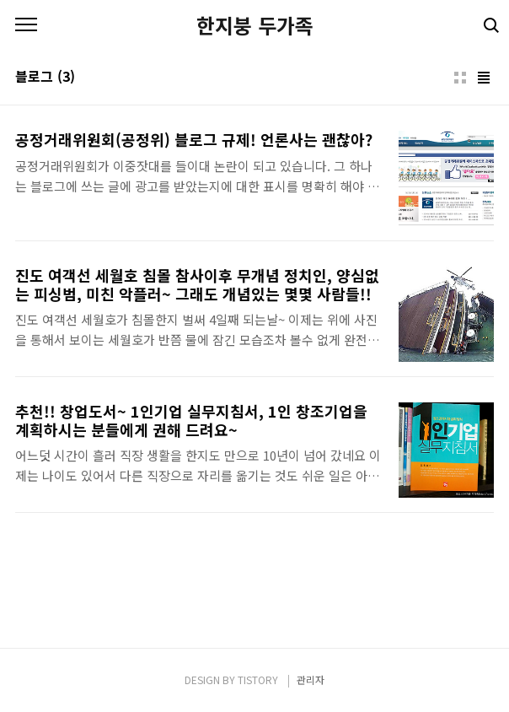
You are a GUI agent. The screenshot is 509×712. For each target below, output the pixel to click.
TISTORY (258, 679)
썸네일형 (460, 77)
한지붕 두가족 (254, 25)
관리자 (310, 679)
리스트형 (484, 77)
